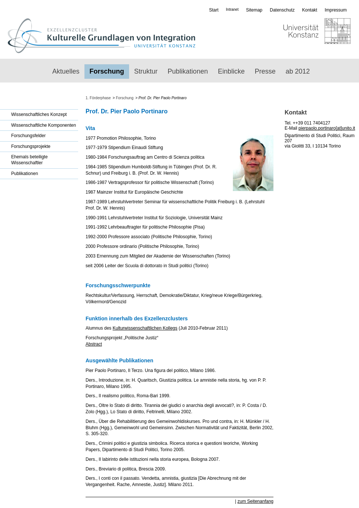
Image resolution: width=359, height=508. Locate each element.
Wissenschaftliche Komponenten (43, 125)
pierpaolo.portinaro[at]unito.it (326, 128)
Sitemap (254, 10)
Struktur (146, 71)
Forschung (107, 71)
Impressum (336, 10)
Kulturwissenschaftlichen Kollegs (145, 328)
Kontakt (309, 10)
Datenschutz (282, 10)
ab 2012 (298, 71)
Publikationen (188, 71)
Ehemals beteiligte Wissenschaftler (29, 159)
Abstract (94, 344)
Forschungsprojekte (30, 146)
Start (213, 10)
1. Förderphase (98, 98)
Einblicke (231, 71)
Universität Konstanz (295, 35)
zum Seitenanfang (255, 501)
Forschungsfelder (28, 135)
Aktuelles (66, 71)
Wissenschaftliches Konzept (39, 114)
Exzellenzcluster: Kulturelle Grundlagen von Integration (101, 35)
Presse (265, 71)
